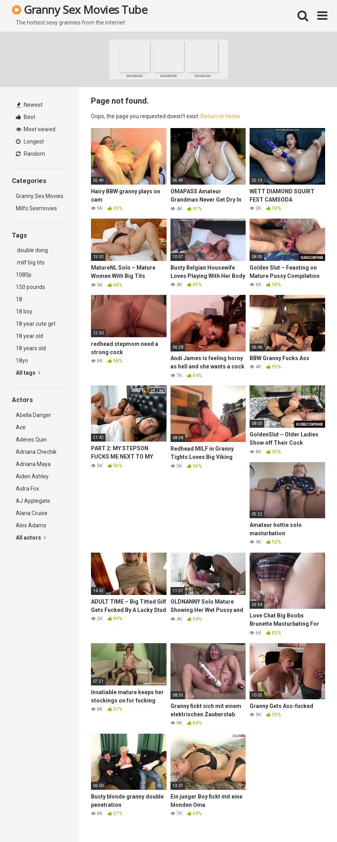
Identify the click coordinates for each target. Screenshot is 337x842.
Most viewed (35, 129)
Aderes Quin (31, 439)
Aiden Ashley (32, 476)
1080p (24, 275)
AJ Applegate (33, 501)
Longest (30, 141)
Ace (21, 427)
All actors (31, 537)
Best (25, 117)
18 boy (24, 311)
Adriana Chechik (36, 452)
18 (19, 299)
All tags (28, 373)
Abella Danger (33, 415)
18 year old (29, 336)
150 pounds (30, 287)
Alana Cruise (31, 513)
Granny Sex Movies (39, 196)
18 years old (31, 348)
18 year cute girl (35, 324)
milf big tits (30, 262)
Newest (30, 105)
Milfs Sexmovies (36, 208)
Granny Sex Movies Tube (79, 9)
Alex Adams (31, 525)
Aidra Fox (27, 488)
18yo (22, 360)
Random (30, 154)
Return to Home (220, 116)
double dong (32, 250)
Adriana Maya (33, 464)
